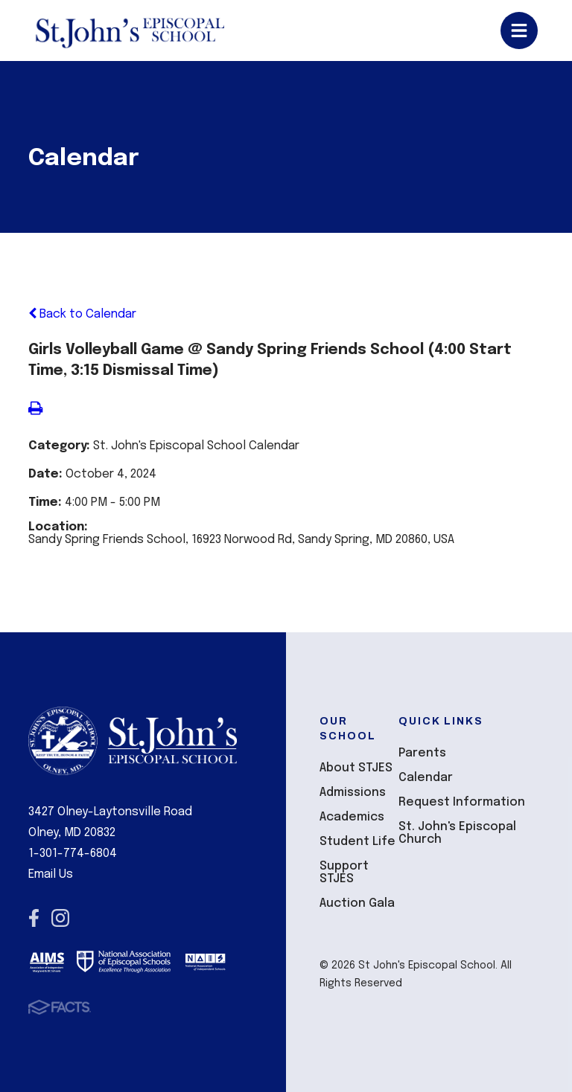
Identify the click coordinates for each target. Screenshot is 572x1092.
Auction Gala (357, 903)
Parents (422, 753)
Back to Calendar (82, 314)
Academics (352, 817)
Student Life (357, 841)
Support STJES (344, 872)
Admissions (353, 792)
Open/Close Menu (519, 30)
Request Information (461, 802)
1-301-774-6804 (72, 853)
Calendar (425, 777)
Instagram (60, 918)
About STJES (356, 768)
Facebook (33, 918)
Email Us (50, 874)
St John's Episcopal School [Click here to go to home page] (129, 30)
